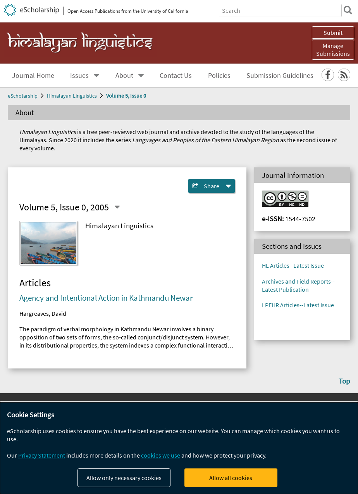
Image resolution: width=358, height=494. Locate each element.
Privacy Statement (41, 455)
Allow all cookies (230, 478)
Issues (79, 75)
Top (344, 381)
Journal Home (33, 75)
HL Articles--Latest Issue (293, 265)
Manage (333, 49)
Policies (219, 75)
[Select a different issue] (117, 207)
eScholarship (23, 95)
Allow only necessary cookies (124, 478)
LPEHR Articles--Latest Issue (298, 305)
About (124, 75)
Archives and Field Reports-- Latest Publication (298, 285)
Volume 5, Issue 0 (126, 95)
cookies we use (160, 455)
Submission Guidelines (279, 75)
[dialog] (179, 448)
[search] (348, 10)
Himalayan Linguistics (72, 95)
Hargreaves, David (42, 313)
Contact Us (176, 75)
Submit (333, 32)
